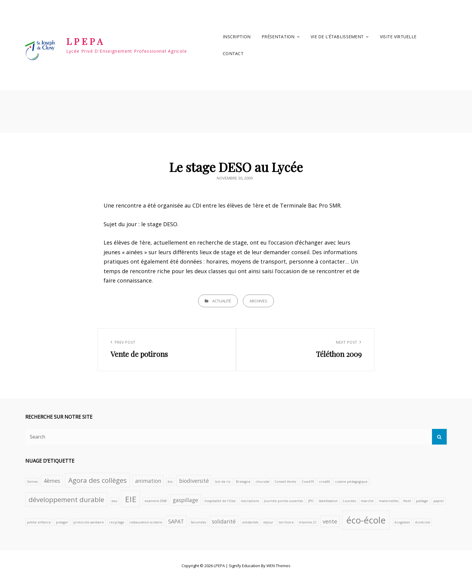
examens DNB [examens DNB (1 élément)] (155, 501)
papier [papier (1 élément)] (438, 501)
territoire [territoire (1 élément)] (286, 522)
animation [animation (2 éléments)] (148, 480)
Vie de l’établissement (337, 36)
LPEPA (85, 41)
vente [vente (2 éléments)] (330, 521)
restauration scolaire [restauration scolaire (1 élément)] (145, 522)
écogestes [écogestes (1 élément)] (402, 522)
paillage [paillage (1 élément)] (422, 501)
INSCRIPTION (236, 36)
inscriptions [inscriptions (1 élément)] (250, 501)
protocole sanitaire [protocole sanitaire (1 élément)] (88, 522)
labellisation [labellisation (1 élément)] (328, 501)
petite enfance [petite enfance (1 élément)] (39, 522)
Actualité (221, 301)
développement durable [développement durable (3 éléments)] (66, 499)
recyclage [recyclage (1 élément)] (116, 522)
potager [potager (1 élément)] (62, 522)
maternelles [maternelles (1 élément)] (388, 501)
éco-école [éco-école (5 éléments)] (366, 520)
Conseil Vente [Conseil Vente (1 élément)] (285, 481)
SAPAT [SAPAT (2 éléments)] (176, 521)
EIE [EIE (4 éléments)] (130, 499)
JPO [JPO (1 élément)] (311, 501)
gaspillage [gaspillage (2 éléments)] (185, 500)
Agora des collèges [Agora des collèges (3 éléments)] (97, 480)
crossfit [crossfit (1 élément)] (324, 481)
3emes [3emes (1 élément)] (32, 481)
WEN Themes (278, 565)
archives (258, 301)
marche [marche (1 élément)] (367, 501)
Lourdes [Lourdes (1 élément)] (349, 501)
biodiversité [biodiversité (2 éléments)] (194, 480)
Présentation (278, 36)
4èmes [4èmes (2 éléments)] (52, 480)
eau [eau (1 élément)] (114, 501)
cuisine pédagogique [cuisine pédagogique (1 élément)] (351, 481)
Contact (233, 53)
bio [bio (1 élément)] (170, 481)
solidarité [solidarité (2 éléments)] (224, 521)
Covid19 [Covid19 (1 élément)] (308, 481)
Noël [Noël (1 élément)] (407, 501)
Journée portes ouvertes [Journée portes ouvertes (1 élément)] (283, 501)
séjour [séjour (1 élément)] (268, 522)
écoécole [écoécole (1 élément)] (422, 522)
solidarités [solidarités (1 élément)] (250, 522)
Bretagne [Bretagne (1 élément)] (243, 481)
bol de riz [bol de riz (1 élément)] (223, 481)
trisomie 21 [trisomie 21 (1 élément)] (308, 522)
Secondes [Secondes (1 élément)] (198, 522)
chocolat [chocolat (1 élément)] (262, 481)
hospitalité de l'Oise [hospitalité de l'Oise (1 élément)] (220, 501)
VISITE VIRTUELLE (398, 36)
